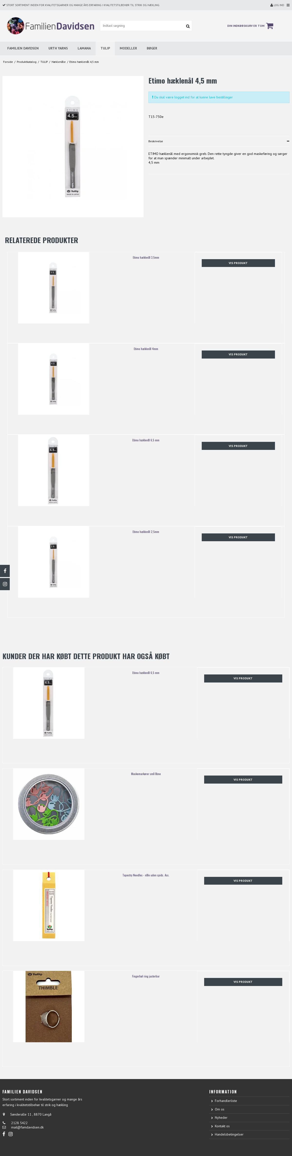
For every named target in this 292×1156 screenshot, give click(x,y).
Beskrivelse (155, 141)
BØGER (152, 48)
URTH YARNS (58, 48)
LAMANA (84, 48)
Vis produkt (238, 263)
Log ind (277, 5)
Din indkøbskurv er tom (251, 26)
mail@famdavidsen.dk (27, 1127)
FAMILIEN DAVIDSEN (23, 48)
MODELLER (128, 48)
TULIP (105, 48)
